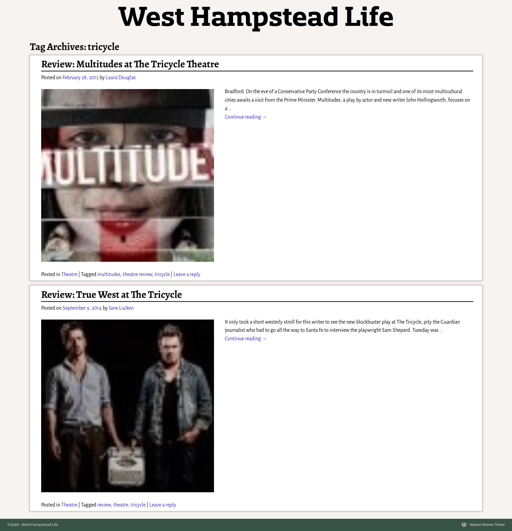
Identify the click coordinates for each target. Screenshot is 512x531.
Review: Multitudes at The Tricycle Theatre (130, 64)
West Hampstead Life (39, 525)
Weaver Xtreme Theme (487, 525)
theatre (120, 505)
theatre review (137, 274)
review (104, 505)
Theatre (69, 274)
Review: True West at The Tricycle (111, 294)
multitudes (108, 274)
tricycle (162, 274)
